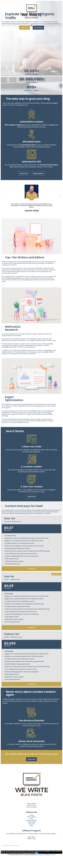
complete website (41, 854)
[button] (31, 25)
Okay (36, 853)
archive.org (52, 854)
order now (31, 569)
